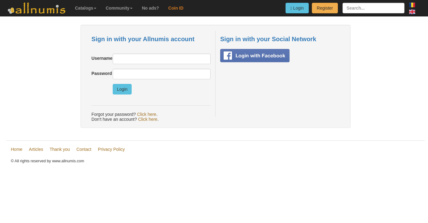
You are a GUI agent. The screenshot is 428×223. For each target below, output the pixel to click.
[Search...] (373, 8)
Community (119, 8)
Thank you (60, 149)
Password (99, 73)
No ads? (150, 8)
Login (297, 8)
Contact (83, 149)
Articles (36, 149)
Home (16, 149)
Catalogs (85, 8)
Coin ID (175, 8)
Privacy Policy (111, 149)
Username (99, 58)
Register (325, 8)
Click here (146, 114)
